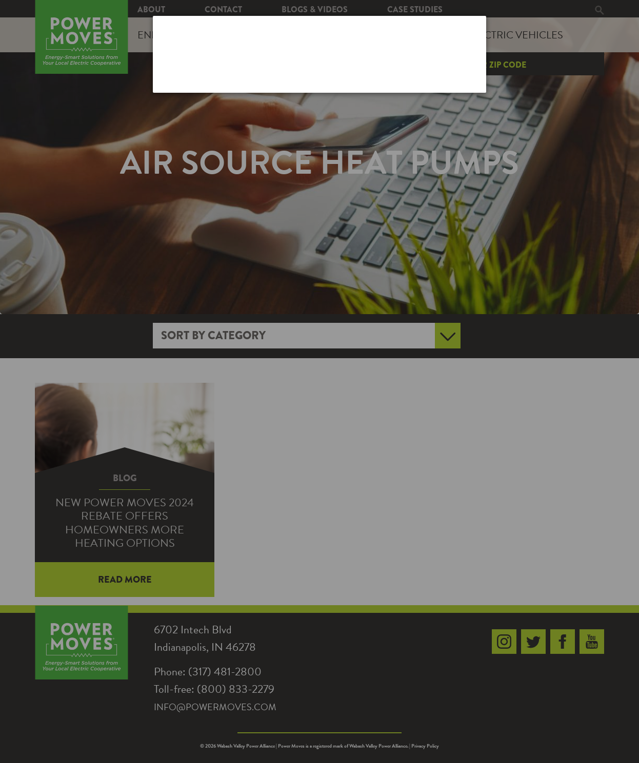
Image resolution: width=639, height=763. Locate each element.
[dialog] (319, 54)
